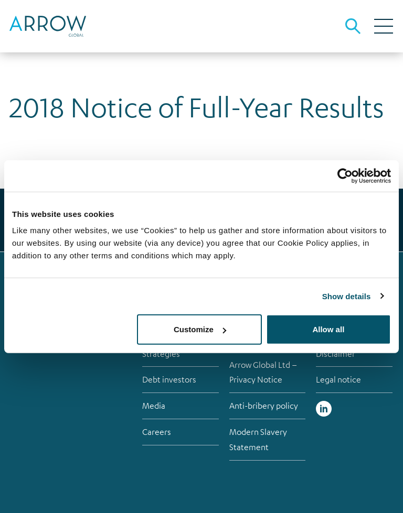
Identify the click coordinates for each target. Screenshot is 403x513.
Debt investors (169, 379)
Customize (200, 329)
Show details (346, 295)
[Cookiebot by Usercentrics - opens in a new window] (345, 175)
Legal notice (338, 379)
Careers (156, 432)
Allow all (328, 329)
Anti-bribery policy (263, 405)
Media (153, 405)
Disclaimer (335, 353)
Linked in (324, 409)
